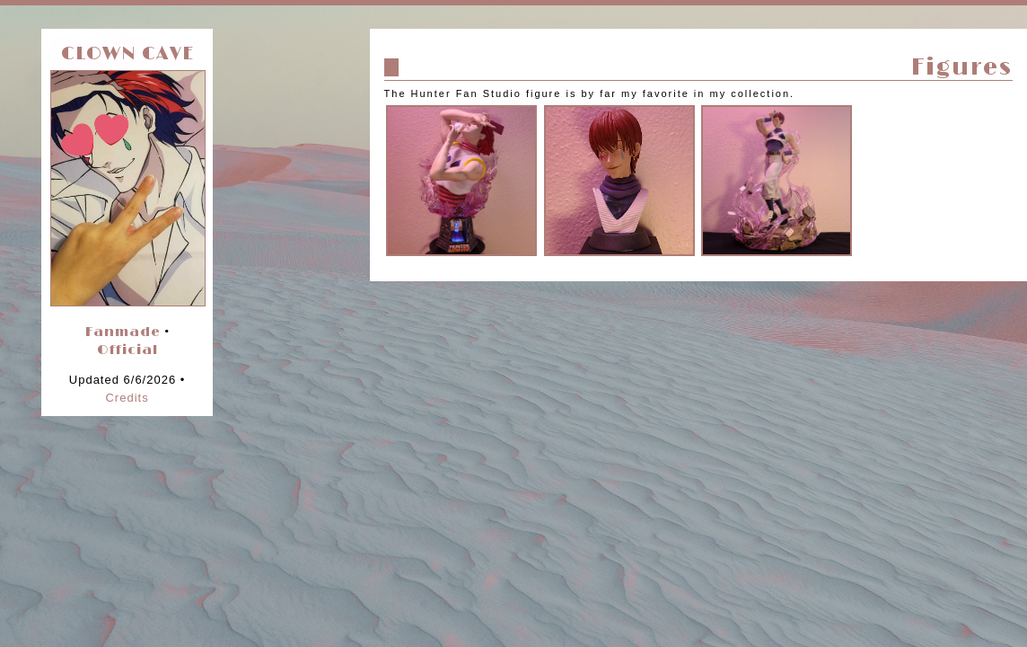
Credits (126, 397)
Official (127, 350)
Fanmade (123, 332)
